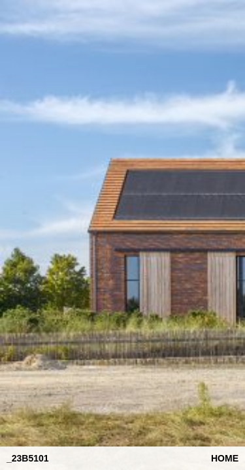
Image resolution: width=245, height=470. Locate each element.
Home (224, 458)
